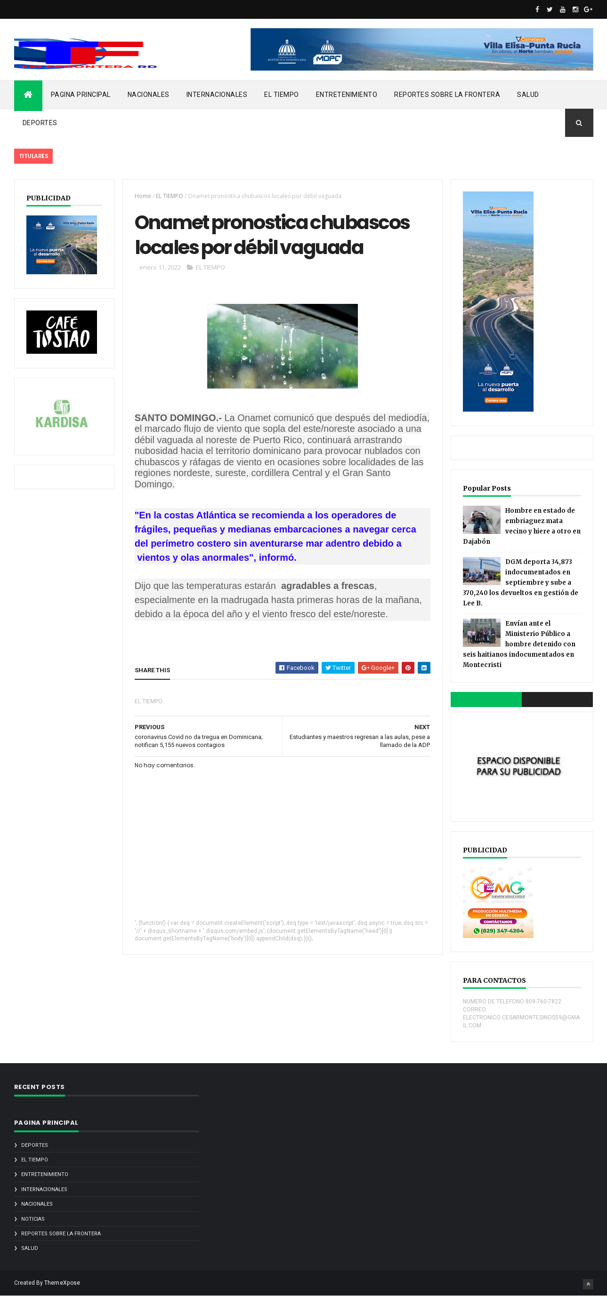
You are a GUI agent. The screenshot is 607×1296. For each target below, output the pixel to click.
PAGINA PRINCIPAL (81, 94)
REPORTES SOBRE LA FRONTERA (447, 94)
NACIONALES (149, 94)
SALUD (528, 94)
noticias (33, 1219)
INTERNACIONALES (217, 94)
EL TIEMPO (281, 94)
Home (143, 196)
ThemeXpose (62, 1283)
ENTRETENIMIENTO (347, 94)
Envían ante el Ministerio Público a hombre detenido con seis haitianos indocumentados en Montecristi (519, 644)
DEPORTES (40, 123)
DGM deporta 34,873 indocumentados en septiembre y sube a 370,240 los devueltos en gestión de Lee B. (520, 582)
